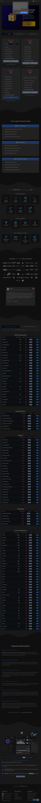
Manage (17, 12)
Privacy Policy (15, 6)
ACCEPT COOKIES (23, 12)
